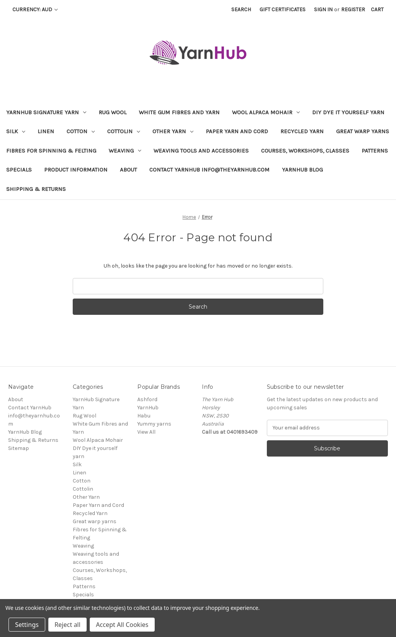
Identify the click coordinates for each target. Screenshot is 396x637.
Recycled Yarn (302, 131)
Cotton (81, 131)
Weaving (125, 150)
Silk (15, 131)
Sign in (323, 9)
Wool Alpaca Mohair (266, 112)
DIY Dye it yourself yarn (348, 112)
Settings (27, 624)
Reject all (67, 624)
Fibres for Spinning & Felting (51, 150)
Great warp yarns (362, 131)
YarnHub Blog (302, 169)
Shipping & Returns (36, 188)
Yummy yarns (154, 424)
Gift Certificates (282, 9)
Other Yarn (172, 131)
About (128, 169)
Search (241, 9)
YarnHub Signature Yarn (46, 112)
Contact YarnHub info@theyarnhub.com (209, 169)
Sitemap (18, 448)
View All (146, 432)
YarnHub (148, 407)
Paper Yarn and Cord (237, 131)
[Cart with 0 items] (377, 9)
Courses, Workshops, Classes (305, 150)
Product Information (76, 169)
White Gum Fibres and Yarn (179, 112)
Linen (46, 131)
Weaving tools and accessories (201, 150)
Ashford (147, 399)
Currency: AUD (35, 9)
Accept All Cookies (122, 624)
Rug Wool (112, 112)
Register (353, 9)
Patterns (375, 150)
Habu (143, 415)
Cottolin (123, 131)
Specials (19, 169)
